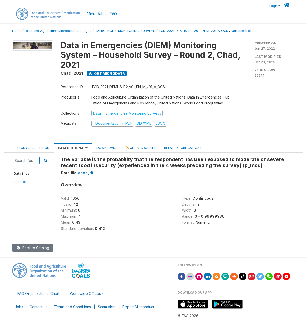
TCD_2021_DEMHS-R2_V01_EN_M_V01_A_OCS (193, 31)
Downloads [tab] (106, 148)
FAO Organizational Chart (38, 293)
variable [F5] (241, 31)
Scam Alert (107, 307)
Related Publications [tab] (183, 148)
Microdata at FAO (102, 13)
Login (273, 6)
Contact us (38, 307)
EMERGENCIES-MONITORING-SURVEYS (125, 31)
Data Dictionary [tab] (73, 148)
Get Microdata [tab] (141, 147)
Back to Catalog (33, 248)
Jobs (19, 307)
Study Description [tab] (33, 148)
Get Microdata (107, 73)
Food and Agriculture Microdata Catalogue (58, 31)
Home (16, 31)
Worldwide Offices (85, 293)
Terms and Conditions (72, 307)
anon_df (19, 182)
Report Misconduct (138, 307)
